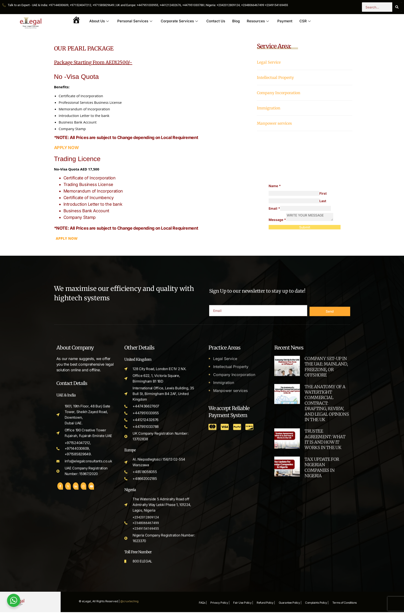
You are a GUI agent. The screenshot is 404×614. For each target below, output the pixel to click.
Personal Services (134, 21)
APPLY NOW (66, 147)
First (323, 193)
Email (274, 208)
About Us (99, 21)
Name (275, 186)
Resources (258, 21)
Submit (304, 227)
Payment (284, 21)
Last (322, 201)
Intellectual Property (275, 77)
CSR (305, 21)
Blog (236, 21)
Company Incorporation (278, 92)
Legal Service (269, 62)
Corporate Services (179, 21)
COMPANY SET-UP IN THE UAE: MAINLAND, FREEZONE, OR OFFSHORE (326, 572)
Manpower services (274, 123)
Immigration (268, 108)
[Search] (397, 7)
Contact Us (215, 21)
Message (277, 220)
